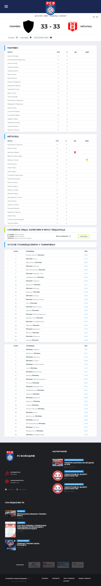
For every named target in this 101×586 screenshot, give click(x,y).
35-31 (85, 390)
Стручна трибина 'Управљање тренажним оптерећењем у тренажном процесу (31, 527)
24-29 (86, 292)
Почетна (45, 578)
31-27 (86, 285)
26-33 (86, 299)
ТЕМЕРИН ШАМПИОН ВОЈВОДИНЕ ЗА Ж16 (79, 463)
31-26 (86, 318)
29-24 (86, 314)
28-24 (86, 386)
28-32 (86, 262)
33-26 (86, 307)
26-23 (86, 336)
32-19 (86, 435)
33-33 (86, 288)
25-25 (86, 401)
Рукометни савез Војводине (16, 578)
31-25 (85, 357)
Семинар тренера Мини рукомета (28, 544)
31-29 (86, 364)
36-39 (86, 416)
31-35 (85, 329)
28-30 (86, 361)
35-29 (86, 420)
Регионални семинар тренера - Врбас (32, 515)
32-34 (86, 296)
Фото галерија (69, 578)
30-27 (86, 333)
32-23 (86, 281)
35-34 (86, 325)
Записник (83, 236)
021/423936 (13, 474)
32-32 (86, 303)
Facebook (9, 489)
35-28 (86, 412)
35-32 (86, 255)
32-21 (86, 259)
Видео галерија (85, 578)
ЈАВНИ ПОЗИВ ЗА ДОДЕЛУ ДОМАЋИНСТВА (75, 475)
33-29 (86, 379)
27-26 (86, 423)
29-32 (86, 394)
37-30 (86, 405)
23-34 (86, 375)
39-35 (86, 277)
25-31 (86, 321)
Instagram (21, 489)
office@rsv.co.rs (14, 482)
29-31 (86, 270)
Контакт (66, 581)
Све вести (55, 578)
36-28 (86, 340)
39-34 (86, 431)
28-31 (86, 310)
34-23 (86, 409)
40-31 (86, 372)
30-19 (86, 266)
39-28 (86, 398)
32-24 (86, 273)
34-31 (85, 353)
